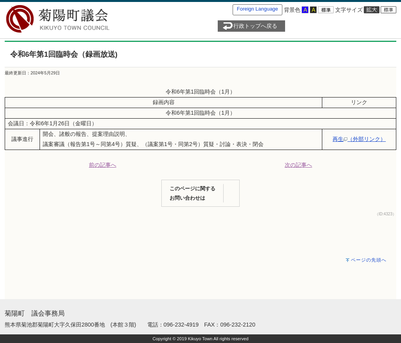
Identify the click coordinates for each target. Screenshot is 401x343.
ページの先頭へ (369, 260)
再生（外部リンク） (359, 139)
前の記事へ (102, 165)
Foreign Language (257, 9)
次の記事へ (298, 165)
